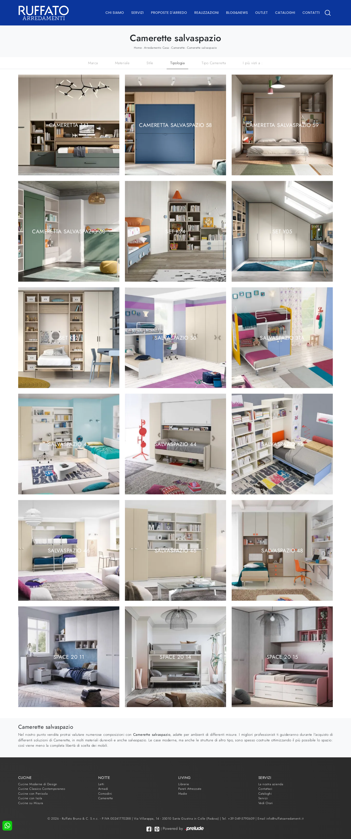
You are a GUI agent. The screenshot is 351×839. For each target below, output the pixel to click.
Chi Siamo (115, 12)
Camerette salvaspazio (202, 48)
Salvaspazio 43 (69, 444)
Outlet (261, 12)
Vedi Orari (265, 803)
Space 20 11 (68, 656)
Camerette (178, 48)
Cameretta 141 (69, 125)
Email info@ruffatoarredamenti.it (280, 818)
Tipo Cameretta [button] (214, 63)
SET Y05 (282, 231)
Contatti (311, 12)
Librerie (183, 784)
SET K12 (68, 337)
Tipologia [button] (177, 63)
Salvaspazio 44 (175, 444)
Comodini (105, 793)
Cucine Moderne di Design (37, 784)
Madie (182, 793)
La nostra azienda (270, 784)
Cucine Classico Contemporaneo (41, 788)
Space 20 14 (175, 656)
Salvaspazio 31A (282, 337)
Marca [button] (93, 63)
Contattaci (265, 788)
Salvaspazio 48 (282, 550)
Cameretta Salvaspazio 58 (175, 125)
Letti (101, 784)
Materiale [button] (122, 63)
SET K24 (175, 231)
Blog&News (237, 12)
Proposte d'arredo (169, 12)
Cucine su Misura (30, 803)
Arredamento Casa (156, 48)
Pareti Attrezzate (190, 788)
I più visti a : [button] (253, 63)
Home (138, 48)
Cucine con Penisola (33, 793)
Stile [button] (150, 63)
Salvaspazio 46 (69, 550)
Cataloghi (285, 12)
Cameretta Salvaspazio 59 (282, 125)
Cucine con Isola (30, 798)
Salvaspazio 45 (282, 444)
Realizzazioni (206, 12)
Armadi (103, 788)
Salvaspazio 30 (175, 337)
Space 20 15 (282, 656)
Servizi (137, 12)
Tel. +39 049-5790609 (239, 818)
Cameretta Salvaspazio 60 (69, 231)
